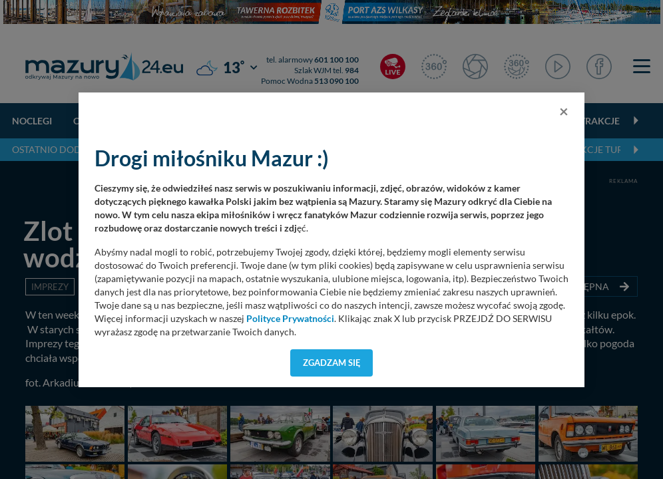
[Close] (564, 111)
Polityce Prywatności (290, 318)
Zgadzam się (332, 362)
